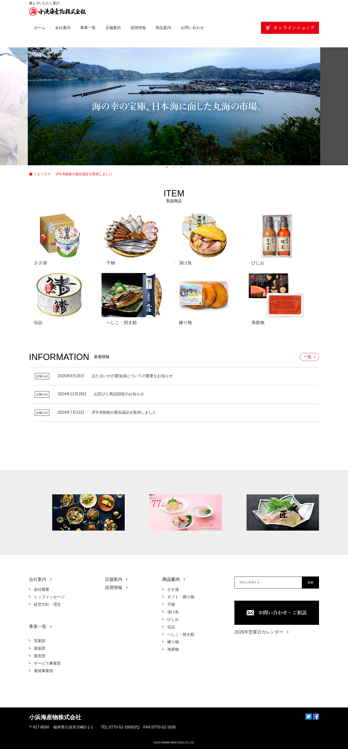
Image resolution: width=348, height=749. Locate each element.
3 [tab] (181, 167)
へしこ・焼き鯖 (180, 634)
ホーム (39, 28)
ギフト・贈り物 (180, 597)
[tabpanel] (174, 106)
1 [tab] (166, 167)
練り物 (173, 642)
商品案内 (163, 28)
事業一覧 (88, 28)
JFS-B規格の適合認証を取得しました (84, 174)
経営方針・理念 (47, 604)
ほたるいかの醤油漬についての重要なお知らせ (115, 376)
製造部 (39, 656)
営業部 (39, 641)
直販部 (39, 648)
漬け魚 (173, 612)
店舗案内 (113, 28)
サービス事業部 (47, 663)
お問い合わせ (192, 28)
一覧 (308, 357)
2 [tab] (174, 167)
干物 (171, 604)
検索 (310, 582)
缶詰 (171, 627)
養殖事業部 (43, 671)
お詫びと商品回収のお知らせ (101, 394)
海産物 (173, 649)
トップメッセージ (49, 597)
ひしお (173, 619)
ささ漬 (173, 589)
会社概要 (41, 589)
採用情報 (138, 28)
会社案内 (63, 28)
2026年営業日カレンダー (258, 632)
